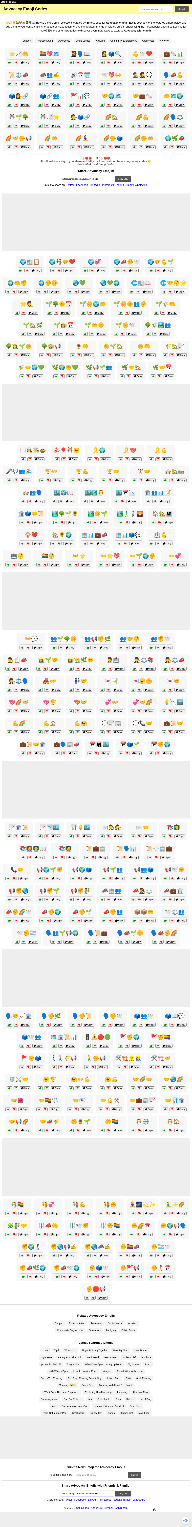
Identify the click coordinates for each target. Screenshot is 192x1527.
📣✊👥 (113, 912)
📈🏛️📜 (19, 827)
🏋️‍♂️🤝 (143, 471)
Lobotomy (122, 1392)
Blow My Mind (120, 1350)
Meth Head (93, 1357)
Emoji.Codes (81, 1508)
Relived (130, 1399)
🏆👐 (51, 471)
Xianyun (107, 1371)
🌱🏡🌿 (33, 325)
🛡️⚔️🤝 (19, 1079)
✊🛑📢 (96, 1289)
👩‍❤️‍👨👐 (49, 681)
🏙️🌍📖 (64, 493)
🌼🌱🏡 (113, 346)
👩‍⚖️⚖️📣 (175, 660)
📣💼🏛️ (173, 891)
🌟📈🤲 (19, 54)
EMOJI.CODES (8, 2)
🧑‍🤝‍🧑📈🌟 (50, 117)
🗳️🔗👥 (50, 96)
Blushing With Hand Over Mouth (116, 1385)
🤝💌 (79, 1100)
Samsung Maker (49, 1399)
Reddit (118, 185)
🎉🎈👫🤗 (66, 450)
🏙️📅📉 (125, 493)
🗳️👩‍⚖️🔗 (19, 96)
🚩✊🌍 (130, 1037)
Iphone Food (113, 1378)
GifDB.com (121, 1508)
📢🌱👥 (113, 870)
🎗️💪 (160, 450)
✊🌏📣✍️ (97, 1247)
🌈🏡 (111, 117)
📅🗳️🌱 (130, 744)
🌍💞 (94, 262)
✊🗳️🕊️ (99, 1268)
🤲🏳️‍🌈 (111, 1122)
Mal (46, 1350)
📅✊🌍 (161, 744)
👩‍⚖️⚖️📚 (144, 660)
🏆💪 (82, 471)
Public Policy (128, 1330)
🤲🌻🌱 (80, 1122)
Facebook (82, 185)
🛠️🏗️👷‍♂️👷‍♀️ (128, 1058)
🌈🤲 (51, 138)
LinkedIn (95, 185)
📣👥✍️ (50, 75)
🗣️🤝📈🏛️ (18, 1016)
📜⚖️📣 (19, 75)
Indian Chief (129, 1357)
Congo (111, 1413)
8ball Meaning (143, 1378)
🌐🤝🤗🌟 (173, 283)
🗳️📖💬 (175, 1016)
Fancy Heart (110, 1357)
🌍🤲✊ (17, 283)
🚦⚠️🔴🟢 (97, 1037)
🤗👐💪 (80, 1079)
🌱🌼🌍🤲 (93, 304)
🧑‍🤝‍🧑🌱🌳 (19, 117)
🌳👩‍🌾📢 (51, 346)
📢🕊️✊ (175, 870)
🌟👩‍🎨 (26, 304)
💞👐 (111, 702)
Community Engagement (123, 40)
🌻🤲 (82, 346)
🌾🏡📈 (175, 346)
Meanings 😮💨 (67, 1385)
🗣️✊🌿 (51, 1016)
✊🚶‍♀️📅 (161, 1268)
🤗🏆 (49, 1079)
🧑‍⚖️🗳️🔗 (80, 117)
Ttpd (56, 1350)
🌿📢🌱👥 (99, 367)
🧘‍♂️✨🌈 (175, 1204)
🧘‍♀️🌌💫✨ (142, 1204)
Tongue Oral (73, 1364)
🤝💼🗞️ (142, 96)
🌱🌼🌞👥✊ (130, 304)
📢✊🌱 (50, 891)
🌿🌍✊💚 (65, 367)
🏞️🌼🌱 (97, 514)
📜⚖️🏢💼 (159, 849)
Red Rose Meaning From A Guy (84, 1378)
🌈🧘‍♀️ (82, 138)
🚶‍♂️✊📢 (96, 1058)
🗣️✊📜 (82, 1016)
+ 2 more (164, 40)
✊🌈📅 (141, 1226)
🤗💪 (111, 1079)
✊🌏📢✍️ (63, 1247)
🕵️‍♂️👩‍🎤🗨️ (142, 75)
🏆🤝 (113, 471)
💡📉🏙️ (173, 702)
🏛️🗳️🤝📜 (31, 514)
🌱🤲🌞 (94, 325)
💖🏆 (49, 702)
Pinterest (107, 185)
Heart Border (140, 1350)
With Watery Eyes (58, 1371)
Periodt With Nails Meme (130, 1371)
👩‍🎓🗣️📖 (80, 54)
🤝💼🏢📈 (142, 1100)
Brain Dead (135, 1406)
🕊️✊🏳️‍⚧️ (26, 933)
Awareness (64, 40)
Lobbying (111, 1330)
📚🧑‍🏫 (65, 849)
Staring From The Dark (69, 1357)
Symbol (108, 1508)
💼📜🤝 (173, 723)
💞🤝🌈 (142, 702)
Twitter (70, 185)
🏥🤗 (17, 556)
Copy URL (123, 179)
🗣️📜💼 (98, 933)
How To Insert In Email (85, 1371)
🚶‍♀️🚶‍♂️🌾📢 (63, 1058)
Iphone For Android (51, 1364)
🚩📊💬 (80, 96)
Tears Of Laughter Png (54, 1413)
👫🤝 (80, 681)
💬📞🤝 (142, 723)
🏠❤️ (31, 535)
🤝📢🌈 (19, 1122)
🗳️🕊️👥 (31, 1037)
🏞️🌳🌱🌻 (65, 514)
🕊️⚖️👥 (175, 912)
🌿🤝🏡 (131, 367)
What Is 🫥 (70, 1350)
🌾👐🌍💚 (31, 367)
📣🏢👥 (111, 891)
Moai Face (143, 1413)
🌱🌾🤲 (165, 304)
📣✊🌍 (51, 912)
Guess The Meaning (51, 1378)
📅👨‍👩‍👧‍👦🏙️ (99, 744)
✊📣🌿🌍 (33, 1268)
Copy (25, 62)
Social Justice (83, 40)
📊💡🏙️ (80, 827)
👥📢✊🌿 (97, 639)
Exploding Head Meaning (98, 1392)
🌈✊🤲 (144, 138)
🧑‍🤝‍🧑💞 (48, 1204)
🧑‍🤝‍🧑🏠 (173, 1122)
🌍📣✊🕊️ (127, 262)
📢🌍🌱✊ (49, 870)
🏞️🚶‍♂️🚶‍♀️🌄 (130, 514)
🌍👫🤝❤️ (62, 262)
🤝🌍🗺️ (111, 96)
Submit (134, 1475)
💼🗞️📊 (173, 54)
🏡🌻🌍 (62, 535)
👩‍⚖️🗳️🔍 (111, 54)
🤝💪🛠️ (110, 1100)
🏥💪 (160, 535)
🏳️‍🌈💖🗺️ (50, 54)
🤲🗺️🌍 (173, 96)
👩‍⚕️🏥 (113, 660)
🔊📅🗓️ (80, 75)
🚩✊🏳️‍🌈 (161, 1037)
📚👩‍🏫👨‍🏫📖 (33, 849)
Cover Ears (87, 1385)
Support (27, 40)
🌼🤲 (143, 346)
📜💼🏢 (96, 849)
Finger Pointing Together (95, 1350)
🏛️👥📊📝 (158, 493)
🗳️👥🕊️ (144, 1016)
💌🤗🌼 (142, 681)
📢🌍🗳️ (82, 870)
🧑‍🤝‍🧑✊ (110, 1204)
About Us (96, 1508)
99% (128, 1378)
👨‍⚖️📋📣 (17, 660)
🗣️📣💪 (173, 75)
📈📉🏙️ (50, 827)
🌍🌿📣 (175, 138)
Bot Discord (78, 1413)
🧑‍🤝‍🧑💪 (79, 1204)
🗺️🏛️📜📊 (63, 1037)
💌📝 (111, 681)
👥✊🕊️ (161, 639)
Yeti (90, 1399)
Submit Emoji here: (62, 1474)
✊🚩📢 (130, 1268)
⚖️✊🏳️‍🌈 (110, 1226)
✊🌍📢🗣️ (173, 1226)
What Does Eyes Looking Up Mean (103, 1364)
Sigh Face (46, 1357)
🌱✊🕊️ (125, 325)
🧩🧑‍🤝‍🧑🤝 (17, 1226)
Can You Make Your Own (75, 1406)
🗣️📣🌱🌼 (130, 933)
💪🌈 (18, 723)
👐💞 (174, 556)
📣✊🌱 (82, 912)
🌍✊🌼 (48, 283)
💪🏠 (49, 723)
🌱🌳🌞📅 (59, 304)
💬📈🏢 (111, 723)
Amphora (146, 1357)
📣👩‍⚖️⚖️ (142, 891)
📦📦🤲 (144, 912)
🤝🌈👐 (142, 1079)
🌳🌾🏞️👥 (158, 325)
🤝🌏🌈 (173, 1079)
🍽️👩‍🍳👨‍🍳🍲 (33, 450)
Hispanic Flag (140, 1392)
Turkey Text (96, 1413)
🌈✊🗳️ (113, 138)
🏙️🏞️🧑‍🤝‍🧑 (94, 493)
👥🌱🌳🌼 (63, 639)
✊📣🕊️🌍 (66, 1268)
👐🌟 (79, 556)
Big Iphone (133, 1364)
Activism (100, 40)
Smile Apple (103, 1399)
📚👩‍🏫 (173, 827)
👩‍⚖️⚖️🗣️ (19, 681)
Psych (148, 1364)
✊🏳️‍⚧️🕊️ (161, 1247)
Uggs (53, 1406)
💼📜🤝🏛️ (33, 744)
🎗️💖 (129, 450)
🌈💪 (142, 117)
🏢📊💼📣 (94, 535)
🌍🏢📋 (30, 262)
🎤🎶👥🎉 (18, 471)
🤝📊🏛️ (175, 1100)
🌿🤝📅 (162, 367)
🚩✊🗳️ (31, 1058)
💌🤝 (173, 681)
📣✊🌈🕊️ (18, 912)
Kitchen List (126, 1413)
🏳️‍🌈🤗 (48, 556)
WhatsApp (141, 185)
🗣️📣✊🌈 (164, 933)
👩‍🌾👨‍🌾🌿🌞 (80, 660)
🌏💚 (79, 283)
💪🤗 (80, 723)
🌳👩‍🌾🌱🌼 (18, 346)
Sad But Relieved (73, 1399)
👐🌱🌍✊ (142, 556)
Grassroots (148, 40)
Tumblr (128, 185)
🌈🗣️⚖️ (173, 117)
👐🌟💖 (110, 556)
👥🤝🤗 (130, 639)
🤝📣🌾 (50, 1122)
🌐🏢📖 (141, 283)
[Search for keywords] (156, 9)
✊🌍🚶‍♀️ (31, 1247)
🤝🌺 (17, 1100)
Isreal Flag (145, 1399)
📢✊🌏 (19, 891)
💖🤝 (80, 702)
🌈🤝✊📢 (18, 138)
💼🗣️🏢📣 (66, 744)
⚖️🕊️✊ (79, 1226)
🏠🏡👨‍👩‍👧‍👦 (162, 514)
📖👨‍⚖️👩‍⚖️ (111, 827)
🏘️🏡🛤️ (175, 471)
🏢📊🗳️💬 (128, 535)
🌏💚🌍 (110, 283)
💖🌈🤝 (19, 702)
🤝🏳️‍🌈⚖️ (48, 1100)
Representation (45, 40)
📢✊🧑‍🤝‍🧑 (80, 891)
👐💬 (31, 639)
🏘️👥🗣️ (33, 493)
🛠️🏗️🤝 (161, 1058)
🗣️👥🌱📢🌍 (62, 933)
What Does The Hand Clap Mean (61, 1392)
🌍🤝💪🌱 (161, 262)
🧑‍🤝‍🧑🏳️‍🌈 (17, 1204)
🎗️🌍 (99, 450)
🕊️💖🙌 (111, 75)
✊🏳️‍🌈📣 (130, 1247)
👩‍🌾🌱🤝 (48, 660)
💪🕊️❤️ (142, 54)
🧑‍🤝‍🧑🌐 (142, 1122)
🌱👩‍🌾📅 (64, 325)
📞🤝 (17, 870)
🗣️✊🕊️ (113, 1016)
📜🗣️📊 (127, 849)
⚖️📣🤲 (48, 1226)
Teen (118, 1399)
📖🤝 (142, 827)
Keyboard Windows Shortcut (109, 1406)
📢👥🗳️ (144, 870)
